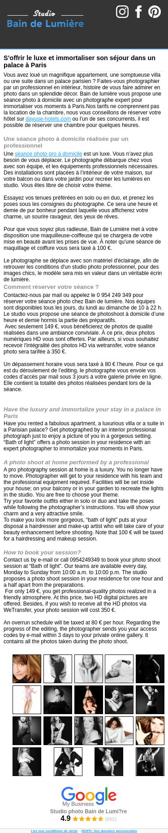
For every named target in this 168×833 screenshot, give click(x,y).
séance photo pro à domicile (48, 154)
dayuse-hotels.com (48, 119)
